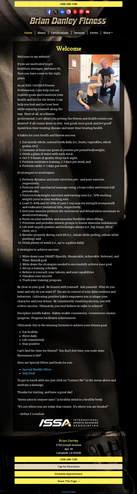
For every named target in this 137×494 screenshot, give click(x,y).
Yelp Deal (28, 373)
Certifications (61, 33)
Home (29, 33)
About (43, 33)
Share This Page (67, 481)
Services (80, 33)
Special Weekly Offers (36, 369)
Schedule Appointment (68, 474)
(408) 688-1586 (68, 4)
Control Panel (68, 491)
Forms (95, 33)
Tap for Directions (68, 466)
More (106, 33)
